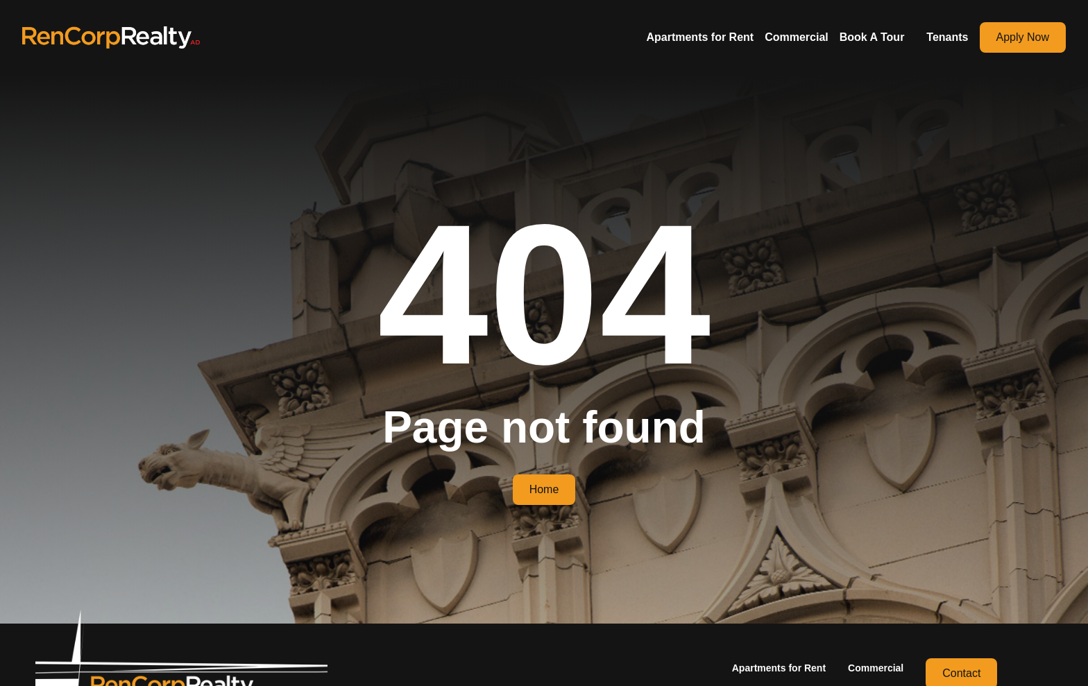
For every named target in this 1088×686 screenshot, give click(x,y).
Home (544, 489)
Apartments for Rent (700, 37)
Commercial (796, 37)
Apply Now (1022, 37)
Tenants (947, 37)
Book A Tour (872, 37)
